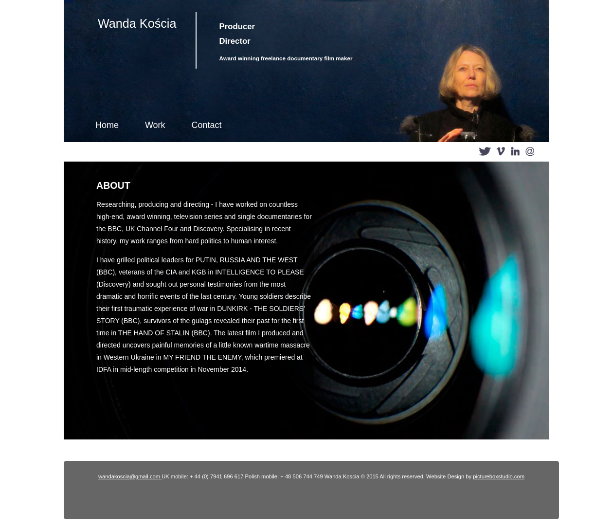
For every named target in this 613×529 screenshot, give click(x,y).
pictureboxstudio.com (498, 476)
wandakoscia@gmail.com (130, 476)
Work (155, 125)
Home (107, 125)
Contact (206, 125)
